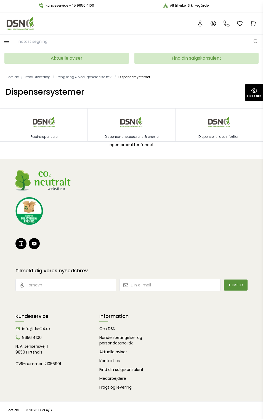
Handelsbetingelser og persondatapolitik (120, 340)
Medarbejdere (112, 378)
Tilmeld (235, 285)
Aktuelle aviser (67, 58)
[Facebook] (20, 243)
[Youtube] (34, 243)
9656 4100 (32, 337)
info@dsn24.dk (36, 328)
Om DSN (107, 328)
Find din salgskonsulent (196, 58)
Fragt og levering (115, 387)
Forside (13, 410)
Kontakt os (109, 360)
